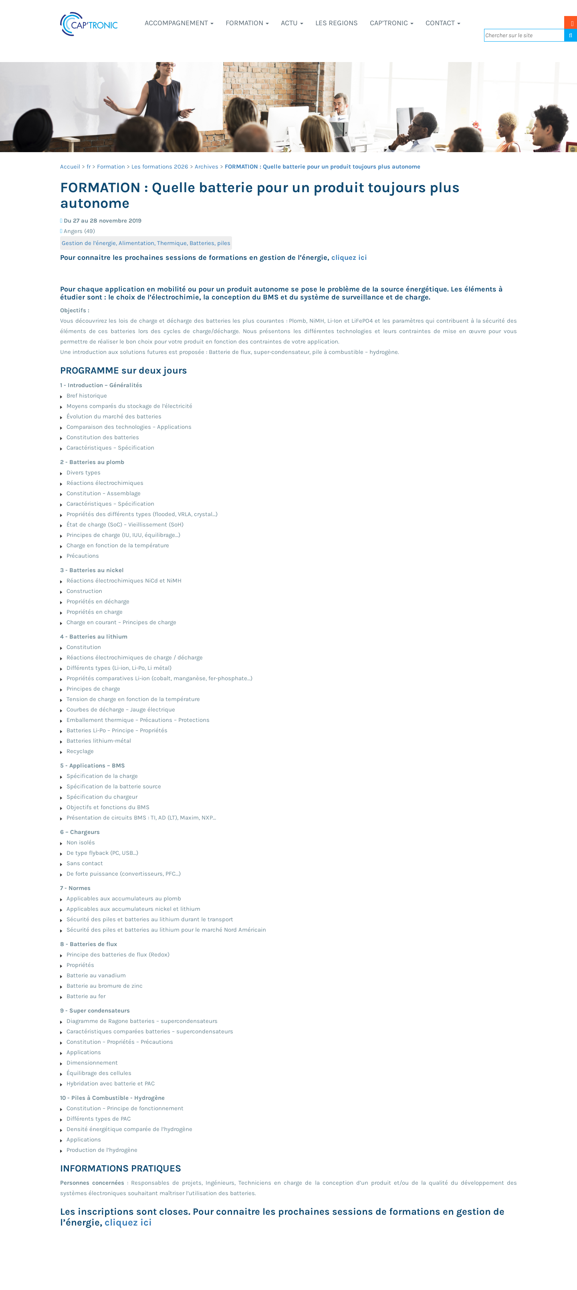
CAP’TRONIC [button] (392, 22)
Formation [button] (247, 22)
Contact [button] (443, 22)
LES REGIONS (336, 22)
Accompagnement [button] (179, 22)
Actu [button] (292, 22)
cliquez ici (349, 257)
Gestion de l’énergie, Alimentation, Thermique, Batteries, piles (146, 243)
